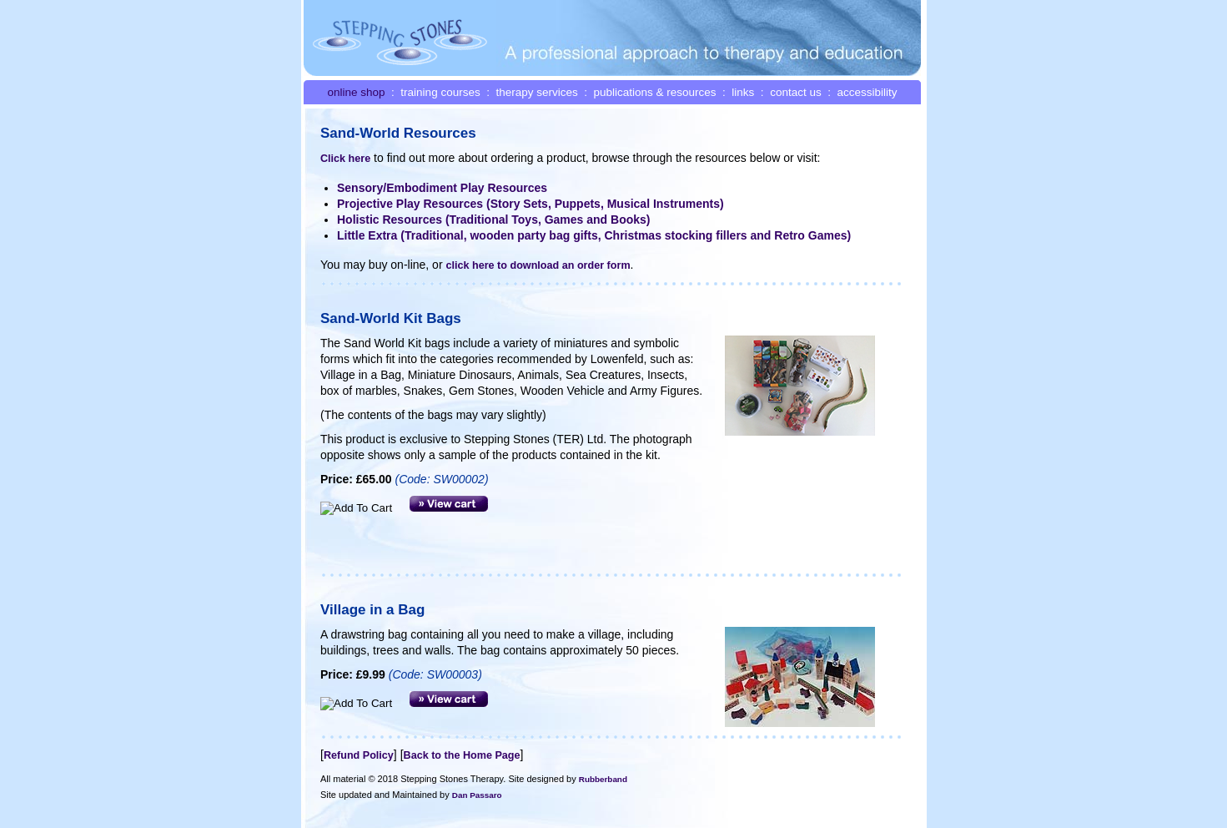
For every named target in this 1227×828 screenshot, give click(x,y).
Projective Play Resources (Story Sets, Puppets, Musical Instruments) (530, 203)
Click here (345, 158)
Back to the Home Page (462, 755)
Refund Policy (359, 755)
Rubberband (603, 779)
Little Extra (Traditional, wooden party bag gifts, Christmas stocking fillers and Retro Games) (594, 235)
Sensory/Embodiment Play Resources (442, 187)
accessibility (867, 92)
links (743, 92)
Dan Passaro (477, 795)
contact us (796, 92)
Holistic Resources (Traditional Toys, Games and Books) (494, 219)
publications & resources (655, 92)
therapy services (536, 92)
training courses (440, 92)
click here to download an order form (537, 265)
